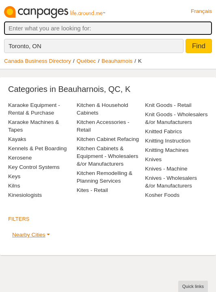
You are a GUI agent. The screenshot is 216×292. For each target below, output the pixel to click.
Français (201, 11)
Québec (86, 61)
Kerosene (20, 158)
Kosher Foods (162, 195)
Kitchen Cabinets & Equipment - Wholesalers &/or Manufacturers (107, 156)
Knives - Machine (166, 169)
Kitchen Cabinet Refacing (108, 139)
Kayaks (17, 139)
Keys (14, 176)
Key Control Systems (34, 167)
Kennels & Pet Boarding (37, 148)
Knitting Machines (166, 150)
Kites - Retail (92, 190)
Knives (153, 159)
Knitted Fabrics (163, 131)
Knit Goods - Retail (168, 105)
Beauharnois (117, 61)
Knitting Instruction (167, 141)
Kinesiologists (25, 195)
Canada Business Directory (37, 61)
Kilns (14, 186)
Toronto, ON (25, 46)
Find (198, 46)
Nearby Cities (28, 235)
